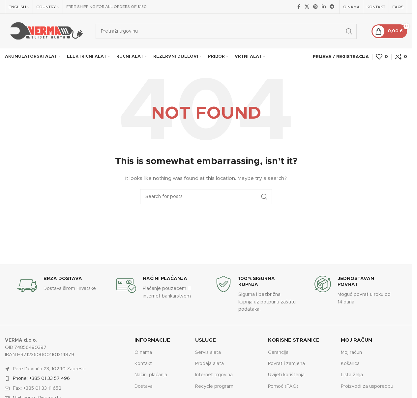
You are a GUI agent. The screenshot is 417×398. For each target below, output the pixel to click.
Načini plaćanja (150, 375)
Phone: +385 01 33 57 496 (41, 378)
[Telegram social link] (332, 7)
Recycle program (214, 386)
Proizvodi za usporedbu (367, 386)
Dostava (143, 386)
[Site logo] (45, 31)
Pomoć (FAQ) (283, 386)
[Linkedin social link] (324, 7)
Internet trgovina (214, 375)
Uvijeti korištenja (286, 375)
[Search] (226, 31)
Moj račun (351, 352)
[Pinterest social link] (315, 7)
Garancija (278, 352)
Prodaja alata (209, 363)
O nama (143, 352)
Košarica (350, 363)
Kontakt (143, 363)
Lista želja (352, 375)
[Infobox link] (57, 286)
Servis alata (208, 352)
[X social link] (307, 7)
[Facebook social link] (299, 7)
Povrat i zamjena (286, 363)
